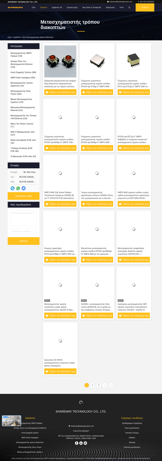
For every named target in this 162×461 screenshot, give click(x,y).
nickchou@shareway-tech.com (120, 2)
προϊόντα (16, 37)
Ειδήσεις (132, 438)
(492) (23, 78)
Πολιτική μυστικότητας (132, 447)
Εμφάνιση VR (57, 7)
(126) (23, 117)
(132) (21, 100)
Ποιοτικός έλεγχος (132, 433)
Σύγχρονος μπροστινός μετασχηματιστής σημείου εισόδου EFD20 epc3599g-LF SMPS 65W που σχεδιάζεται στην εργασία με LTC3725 (95, 142)
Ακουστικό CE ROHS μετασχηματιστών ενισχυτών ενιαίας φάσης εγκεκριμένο (59, 363)
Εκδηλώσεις (110, 7)
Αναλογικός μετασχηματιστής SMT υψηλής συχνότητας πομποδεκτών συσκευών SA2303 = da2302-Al (132, 307)
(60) (21, 149)
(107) (23, 133)
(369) (23, 72)
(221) (23, 108)
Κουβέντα (145, 7)
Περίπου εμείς (72, 7)
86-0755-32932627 (146, 2)
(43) (22, 84)
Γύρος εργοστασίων (132, 428)
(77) (22, 125)
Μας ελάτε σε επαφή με (91, 7)
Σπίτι (33, 7)
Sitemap (132, 442)
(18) (23, 141)
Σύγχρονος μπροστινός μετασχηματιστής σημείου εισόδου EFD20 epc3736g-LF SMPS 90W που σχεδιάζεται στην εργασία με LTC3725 (95, 86)
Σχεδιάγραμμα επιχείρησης (132, 423)
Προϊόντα (43, 7)
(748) (21, 54)
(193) (21, 64)
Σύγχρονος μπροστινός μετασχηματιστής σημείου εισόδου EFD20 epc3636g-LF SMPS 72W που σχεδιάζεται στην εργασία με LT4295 (58, 142)
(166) (21, 92)
